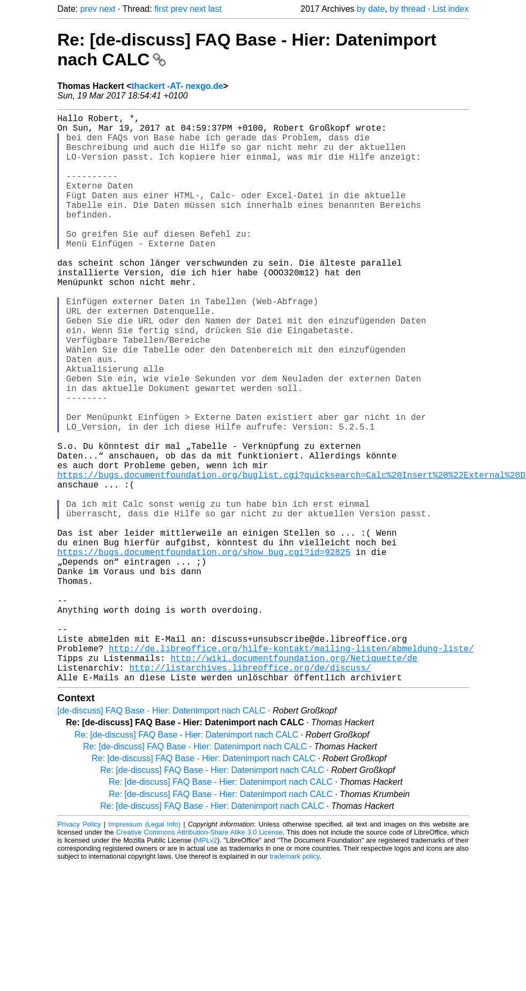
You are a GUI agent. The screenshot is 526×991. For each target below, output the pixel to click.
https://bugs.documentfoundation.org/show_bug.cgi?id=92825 (203, 650)
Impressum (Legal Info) (144, 951)
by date (371, 8)
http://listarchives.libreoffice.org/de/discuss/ (250, 792)
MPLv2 (206, 967)
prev (88, 8)
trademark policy (294, 983)
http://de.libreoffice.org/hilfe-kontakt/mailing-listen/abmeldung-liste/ (291, 768)
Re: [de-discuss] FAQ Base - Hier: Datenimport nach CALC (186, 861)
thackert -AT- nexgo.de (177, 86)
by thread (407, 8)
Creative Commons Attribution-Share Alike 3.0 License (199, 959)
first (161, 8)
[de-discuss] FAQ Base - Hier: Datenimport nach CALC (161, 837)
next (107, 8)
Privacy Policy (79, 951)
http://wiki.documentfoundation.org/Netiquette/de (293, 780)
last (215, 8)
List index (450, 8)
